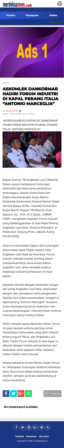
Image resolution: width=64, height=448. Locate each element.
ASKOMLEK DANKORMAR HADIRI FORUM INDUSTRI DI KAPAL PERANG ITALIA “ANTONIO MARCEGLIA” (30, 96)
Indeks (53, 15)
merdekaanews (40, 441)
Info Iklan (44, 436)
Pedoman (31, 436)
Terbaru (10, 15)
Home (6, 83)
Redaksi (19, 436)
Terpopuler (32, 15)
